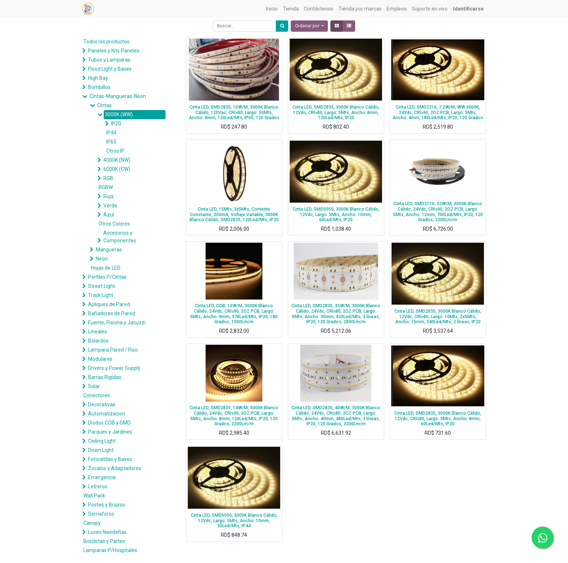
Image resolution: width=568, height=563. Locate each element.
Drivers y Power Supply (114, 368)
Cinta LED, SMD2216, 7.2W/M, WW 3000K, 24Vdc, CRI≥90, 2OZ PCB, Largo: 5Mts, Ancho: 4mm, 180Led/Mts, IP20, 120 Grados (438, 112)
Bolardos (98, 341)
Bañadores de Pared (111, 313)
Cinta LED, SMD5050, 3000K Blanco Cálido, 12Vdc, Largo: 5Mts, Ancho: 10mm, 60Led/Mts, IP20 (336, 214)
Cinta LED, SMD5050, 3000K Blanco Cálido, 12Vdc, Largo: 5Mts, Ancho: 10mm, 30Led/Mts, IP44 (234, 520)
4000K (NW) (116, 160)
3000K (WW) (119, 114)
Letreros (97, 486)
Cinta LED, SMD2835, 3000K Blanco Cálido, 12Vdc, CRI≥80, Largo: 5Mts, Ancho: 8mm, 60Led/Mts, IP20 (437, 418)
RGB (108, 178)
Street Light (101, 286)
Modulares (100, 359)
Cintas (104, 105)
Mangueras (109, 250)
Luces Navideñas (107, 532)
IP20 (116, 123)
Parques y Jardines (110, 432)
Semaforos (101, 514)
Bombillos (99, 87)
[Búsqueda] (282, 26)
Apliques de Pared (109, 304)
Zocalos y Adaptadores (114, 468)
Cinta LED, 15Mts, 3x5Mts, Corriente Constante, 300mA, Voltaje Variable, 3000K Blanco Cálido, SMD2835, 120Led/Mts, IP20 (234, 214)
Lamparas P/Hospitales (110, 550)
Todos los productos (106, 41)
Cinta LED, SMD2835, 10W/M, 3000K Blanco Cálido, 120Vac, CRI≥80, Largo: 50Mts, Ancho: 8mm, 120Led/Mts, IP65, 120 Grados (234, 112)
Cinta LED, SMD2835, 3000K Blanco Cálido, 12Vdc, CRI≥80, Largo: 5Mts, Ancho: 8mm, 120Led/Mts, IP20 (336, 112)
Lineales (97, 332)
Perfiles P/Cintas (107, 277)
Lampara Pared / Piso (113, 350)
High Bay (98, 78)
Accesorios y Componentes (119, 236)
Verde (110, 205)
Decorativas (101, 404)
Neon (102, 259)
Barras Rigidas (104, 377)
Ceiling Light (102, 441)
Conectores (96, 395)
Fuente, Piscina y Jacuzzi (117, 322)
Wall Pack (94, 496)
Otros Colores (114, 224)
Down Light (101, 450)
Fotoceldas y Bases (110, 459)
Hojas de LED (105, 268)
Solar (94, 386)
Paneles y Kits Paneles (113, 51)
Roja (108, 196)
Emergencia (102, 477)
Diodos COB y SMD (109, 423)
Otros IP (115, 151)
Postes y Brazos (106, 505)
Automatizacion (106, 414)
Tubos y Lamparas (109, 60)
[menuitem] (271, 9)
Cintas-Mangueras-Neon (118, 96)
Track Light (100, 295)
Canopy (92, 523)
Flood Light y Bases (110, 69)
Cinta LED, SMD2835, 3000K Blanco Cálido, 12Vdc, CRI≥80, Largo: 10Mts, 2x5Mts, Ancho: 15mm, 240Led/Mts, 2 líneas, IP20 (437, 316)
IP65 (111, 142)
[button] (309, 26)
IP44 (111, 133)
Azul (108, 215)
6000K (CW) (116, 169)
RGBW (106, 187)
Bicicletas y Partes (104, 541)
